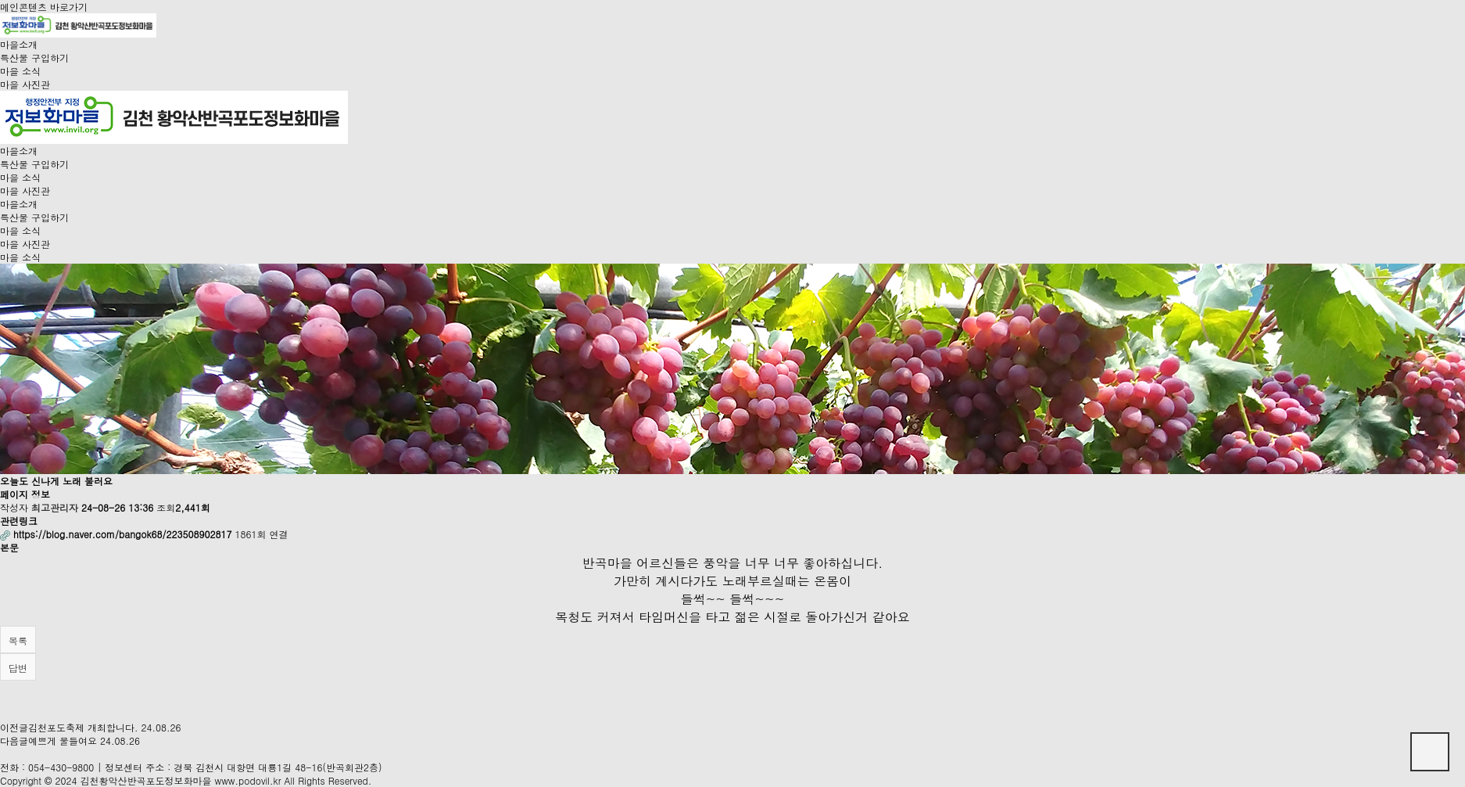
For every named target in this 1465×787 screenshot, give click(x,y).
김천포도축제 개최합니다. (83, 727)
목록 (18, 640)
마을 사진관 (25, 84)
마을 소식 (20, 70)
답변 (18, 667)
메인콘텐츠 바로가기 (44, 6)
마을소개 (19, 44)
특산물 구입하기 (34, 57)
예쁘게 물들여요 (62, 740)
